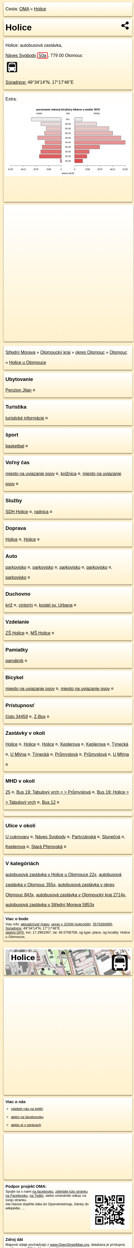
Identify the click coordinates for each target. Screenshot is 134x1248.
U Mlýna (18, 754)
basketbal (14, 446)
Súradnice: (16, 82)
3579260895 (102, 924)
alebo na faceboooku (27, 1117)
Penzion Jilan (18, 390)
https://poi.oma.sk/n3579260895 (28, 337)
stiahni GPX (14, 932)
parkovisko (15, 567)
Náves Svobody (26, 55)
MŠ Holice (41, 633)
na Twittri (36, 1196)
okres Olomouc (90, 352)
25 (7, 792)
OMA (24, 9)
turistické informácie (24, 418)
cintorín (26, 605)
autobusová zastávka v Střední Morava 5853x (49, 904)
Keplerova (70, 744)
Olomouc (118, 352)
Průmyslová (66, 754)
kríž (9, 605)
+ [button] (13, 214)
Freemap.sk (72, 332)
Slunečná (111, 836)
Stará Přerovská (47, 846)
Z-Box (40, 716)
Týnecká (120, 744)
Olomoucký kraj (55, 352)
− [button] (13, 222)
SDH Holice (16, 511)
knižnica (69, 473)
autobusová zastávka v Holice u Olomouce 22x (51, 874)
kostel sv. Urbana (55, 605)
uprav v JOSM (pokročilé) (71, 924)
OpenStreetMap (43, 332)
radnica (41, 511)
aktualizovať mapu (35, 924)
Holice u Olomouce (27, 362)
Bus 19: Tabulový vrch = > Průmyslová (53, 792)
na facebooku (42, 1191)
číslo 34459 (16, 716)
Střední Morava (20, 352)
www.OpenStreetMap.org (69, 1245)
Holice (40, 9)
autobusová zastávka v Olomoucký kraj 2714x (80, 895)
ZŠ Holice (14, 633)
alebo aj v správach (26, 1125)
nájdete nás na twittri (27, 1109)
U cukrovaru (17, 836)
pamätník (14, 660)
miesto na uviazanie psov (30, 473)
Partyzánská (84, 836)
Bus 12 (49, 802)
